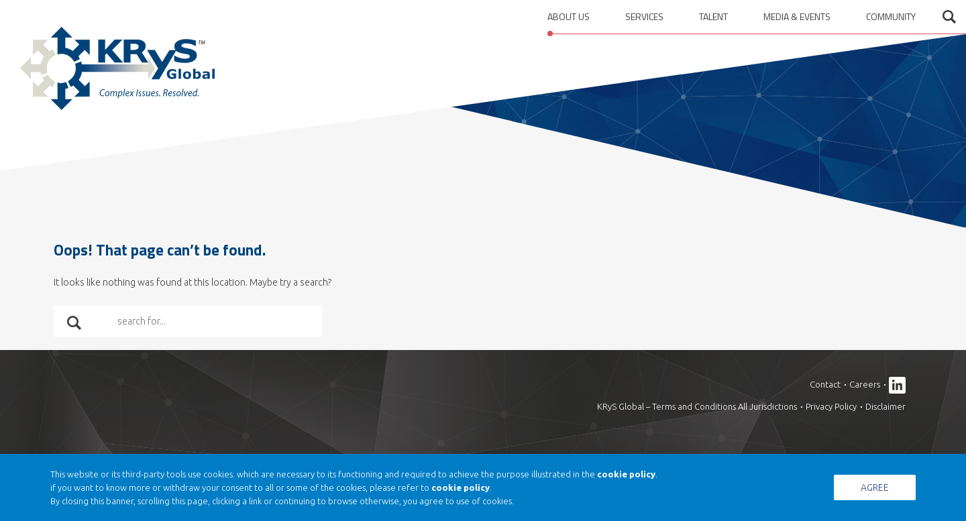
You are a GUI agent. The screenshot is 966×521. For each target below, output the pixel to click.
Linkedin (897, 385)
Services (644, 16)
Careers (864, 384)
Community (891, 16)
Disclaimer (885, 406)
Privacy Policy (831, 406)
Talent (713, 16)
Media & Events (796, 16)
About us (568, 16)
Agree (875, 487)
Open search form (949, 17)
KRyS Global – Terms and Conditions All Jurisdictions (697, 406)
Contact (825, 384)
